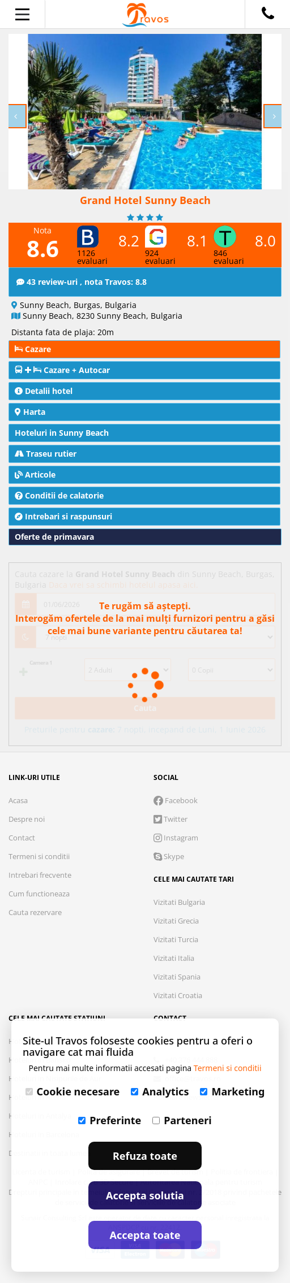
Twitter (170, 819)
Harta (30, 411)
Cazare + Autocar (62, 370)
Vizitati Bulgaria (179, 902)
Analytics (160, 1091)
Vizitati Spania (177, 977)
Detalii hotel (43, 390)
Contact (21, 838)
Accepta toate (145, 1235)
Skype (168, 856)
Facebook (175, 800)
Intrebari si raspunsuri (63, 516)
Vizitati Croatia (177, 995)
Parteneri (181, 1120)
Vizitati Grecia (176, 921)
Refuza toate (145, 1156)
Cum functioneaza (39, 893)
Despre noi (26, 819)
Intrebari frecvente (39, 875)
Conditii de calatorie (59, 495)
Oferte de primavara (54, 536)
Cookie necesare (72, 1091)
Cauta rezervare (35, 912)
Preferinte (109, 1120)
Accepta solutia (145, 1195)
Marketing (232, 1091)
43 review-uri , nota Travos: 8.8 (81, 281)
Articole (35, 474)
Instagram (175, 838)
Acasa (18, 800)
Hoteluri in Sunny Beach (62, 432)
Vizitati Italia (173, 958)
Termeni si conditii (39, 856)
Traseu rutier (45, 453)
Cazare (33, 349)
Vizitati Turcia (175, 939)
